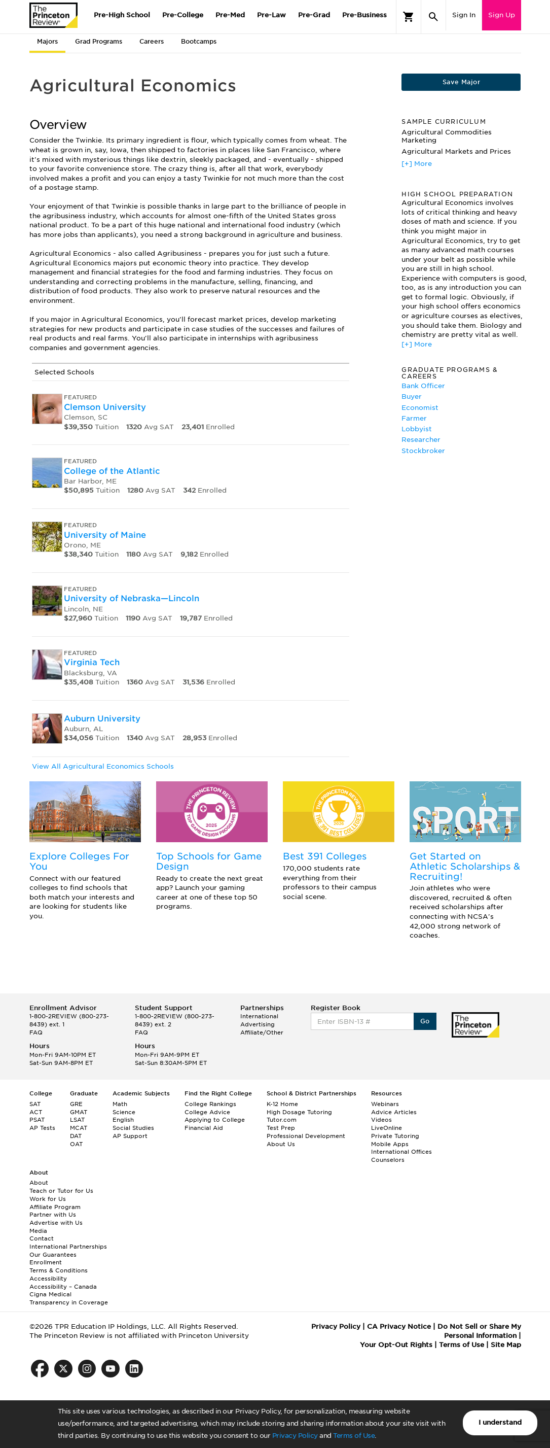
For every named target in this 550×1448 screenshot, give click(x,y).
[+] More (416, 163)
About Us (281, 1144)
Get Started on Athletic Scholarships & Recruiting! (465, 866)
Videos (381, 1119)
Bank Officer (423, 386)
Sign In (463, 15)
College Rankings (210, 1104)
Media (38, 1230)
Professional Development (306, 1136)
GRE (76, 1104)
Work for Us (47, 1198)
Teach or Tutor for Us (61, 1190)
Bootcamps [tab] (198, 41)
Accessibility (48, 1278)
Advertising (257, 1024)
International (259, 1016)
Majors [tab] (47, 41)
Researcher (421, 439)
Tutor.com (282, 1119)
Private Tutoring (395, 1136)
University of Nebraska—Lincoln (131, 598)
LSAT (77, 1119)
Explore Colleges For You (79, 861)
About (38, 1182)
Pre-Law (271, 15)
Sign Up (501, 15)
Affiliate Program (55, 1207)
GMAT (78, 1112)
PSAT (37, 1119)
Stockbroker (423, 451)
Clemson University (105, 407)
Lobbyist (416, 429)
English (123, 1119)
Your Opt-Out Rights (396, 1345)
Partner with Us (52, 1214)
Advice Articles (394, 1112)
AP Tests (42, 1127)
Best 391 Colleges (324, 856)
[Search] (433, 16)
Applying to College (215, 1119)
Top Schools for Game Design (209, 861)
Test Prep (281, 1127)
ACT (35, 1112)
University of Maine (105, 535)
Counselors (388, 1159)
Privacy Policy (295, 1435)
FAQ (36, 1032)
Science (124, 1112)
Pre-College (182, 15)
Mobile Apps (390, 1144)
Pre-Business (364, 15)
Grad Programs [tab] (98, 41)
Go (425, 1021)
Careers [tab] (151, 41)
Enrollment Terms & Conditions (58, 1266)
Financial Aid (204, 1127)
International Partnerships (68, 1246)
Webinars (385, 1104)
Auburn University (102, 718)
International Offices (401, 1151)
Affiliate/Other (261, 1032)
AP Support (130, 1136)
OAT (76, 1144)
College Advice (207, 1112)
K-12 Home (282, 1104)
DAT (76, 1136)
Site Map (506, 1345)
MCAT (78, 1127)
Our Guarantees (53, 1254)
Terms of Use (354, 1435)
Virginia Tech (92, 662)
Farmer (414, 418)
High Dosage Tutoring (299, 1112)
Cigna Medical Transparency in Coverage (68, 1298)
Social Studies (133, 1127)
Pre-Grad (314, 15)
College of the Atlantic (112, 471)
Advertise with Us (56, 1222)
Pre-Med (230, 15)
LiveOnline (386, 1127)
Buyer (411, 396)
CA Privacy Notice (399, 1326)
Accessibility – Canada (63, 1286)
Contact (41, 1238)
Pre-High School (122, 15)
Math (120, 1104)
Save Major (461, 82)
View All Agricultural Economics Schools (103, 766)
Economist (419, 407)
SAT (35, 1104)
